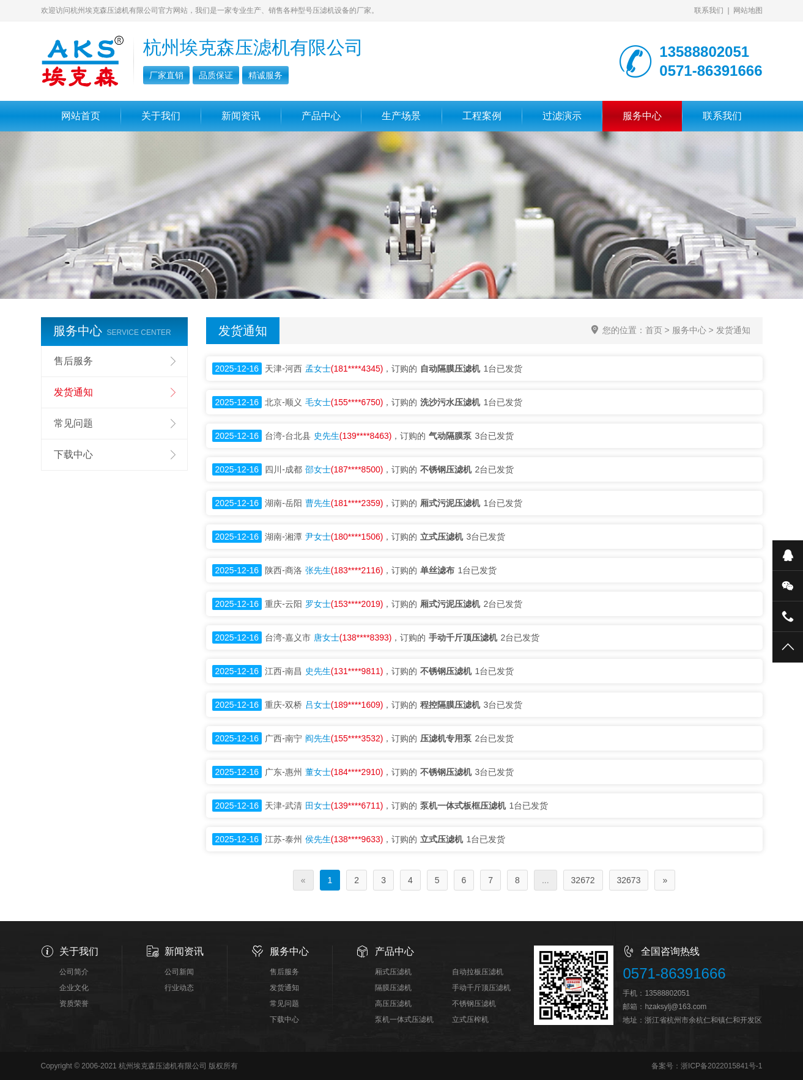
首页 (653, 330)
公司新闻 (179, 972)
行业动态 (179, 987)
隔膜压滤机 (393, 987)
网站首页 (80, 116)
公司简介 (74, 972)
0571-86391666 (674, 973)
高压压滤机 (393, 1003)
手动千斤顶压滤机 (481, 987)
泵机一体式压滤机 (404, 1019)
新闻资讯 (241, 116)
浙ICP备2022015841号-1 (721, 1066)
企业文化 (74, 987)
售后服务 (73, 361)
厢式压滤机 (393, 972)
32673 (629, 880)
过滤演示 (562, 116)
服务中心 (642, 116)
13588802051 (667, 993)
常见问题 (73, 423)
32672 (583, 880)
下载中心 (73, 454)
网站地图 (748, 10)
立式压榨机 (470, 1019)
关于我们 (160, 116)
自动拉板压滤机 (477, 972)
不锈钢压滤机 (474, 1003)
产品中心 (321, 116)
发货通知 (733, 330)
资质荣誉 (74, 1003)
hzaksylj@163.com (675, 1006)
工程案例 (481, 116)
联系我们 (708, 10)
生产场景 (401, 116)
